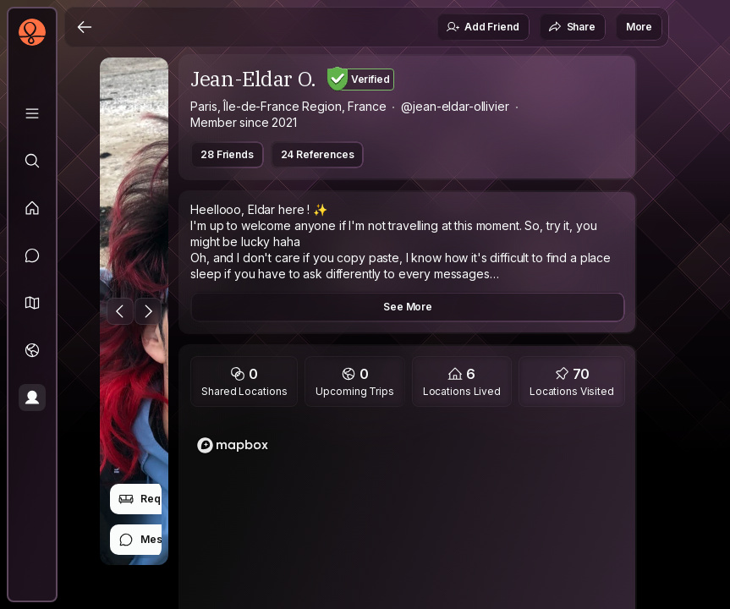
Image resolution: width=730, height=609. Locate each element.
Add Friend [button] (482, 27)
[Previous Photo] (120, 311)
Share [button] (572, 27)
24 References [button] (317, 154)
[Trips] (32, 350)
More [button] (639, 26)
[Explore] (32, 160)
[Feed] (32, 208)
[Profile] (32, 397)
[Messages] (32, 255)
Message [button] (152, 539)
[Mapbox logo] (232, 445)
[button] (32, 302)
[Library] (32, 113)
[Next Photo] (148, 311)
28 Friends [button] (226, 154)
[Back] (84, 27)
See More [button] (407, 306)
